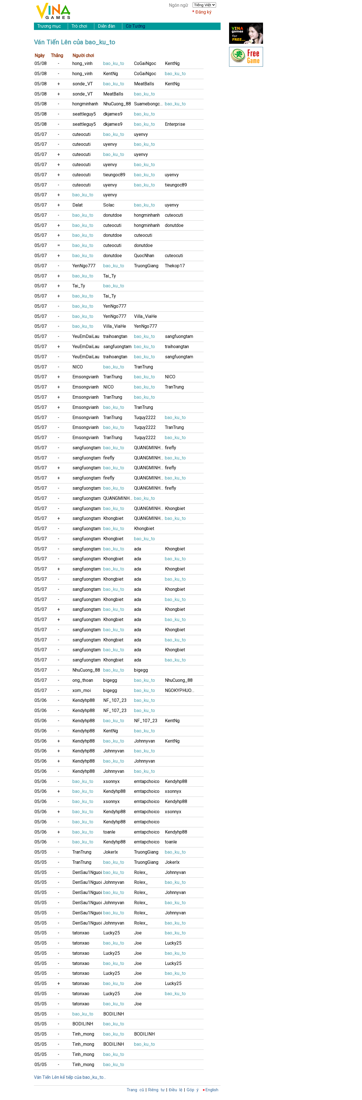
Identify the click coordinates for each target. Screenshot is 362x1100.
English (212, 1090)
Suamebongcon (149, 104)
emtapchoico (147, 781)
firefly (170, 447)
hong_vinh (82, 63)
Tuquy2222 (145, 417)
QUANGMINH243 (149, 447)
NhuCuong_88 (117, 104)
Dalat (77, 205)
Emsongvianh (85, 376)
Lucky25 (111, 933)
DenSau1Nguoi (87, 872)
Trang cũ (135, 1090)
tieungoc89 (114, 174)
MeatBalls (144, 83)
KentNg (172, 63)
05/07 (41, 134)
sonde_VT (82, 83)
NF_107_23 (115, 700)
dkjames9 (112, 114)
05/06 (41, 700)
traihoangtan (115, 336)
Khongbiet (175, 508)
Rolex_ (141, 872)
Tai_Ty (109, 276)
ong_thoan (82, 680)
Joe (138, 933)
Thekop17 (175, 265)
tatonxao (80, 933)
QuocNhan (144, 255)
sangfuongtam (179, 336)
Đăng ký (203, 12)
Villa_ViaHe (145, 316)
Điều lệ (175, 1090)
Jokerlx (110, 852)
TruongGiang (146, 265)
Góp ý (193, 1090)
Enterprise (175, 124)
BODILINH (113, 1014)
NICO (77, 367)
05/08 (41, 63)
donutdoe (112, 215)
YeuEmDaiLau (85, 336)
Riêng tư (156, 1090)
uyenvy (141, 134)
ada (137, 549)
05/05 (41, 852)
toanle (109, 832)
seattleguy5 (84, 114)
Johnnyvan (144, 741)
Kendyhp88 (83, 700)
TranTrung (143, 367)
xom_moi (81, 690)
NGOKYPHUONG (180, 690)
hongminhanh (85, 104)
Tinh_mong (83, 1034)
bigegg (141, 670)
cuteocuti (81, 134)
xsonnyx (111, 781)
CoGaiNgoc (145, 63)
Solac (108, 205)
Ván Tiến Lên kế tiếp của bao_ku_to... (70, 1077)
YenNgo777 (83, 265)
